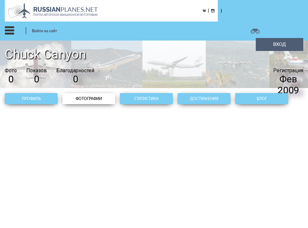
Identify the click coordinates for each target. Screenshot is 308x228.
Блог (262, 98)
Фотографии (89, 98)
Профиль (31, 98)
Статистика (146, 98)
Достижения (204, 98)
